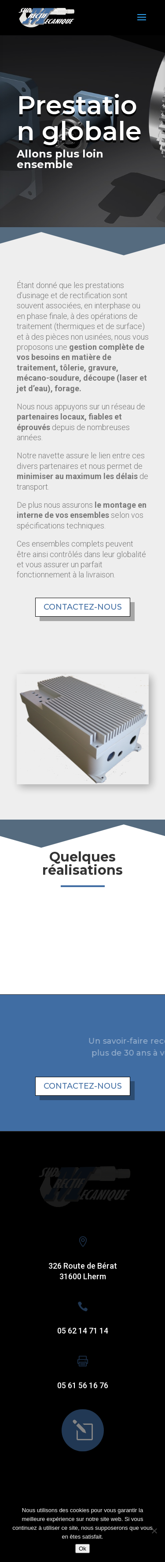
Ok (82, 1548)
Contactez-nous (83, 607)
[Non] (154, 1530)
